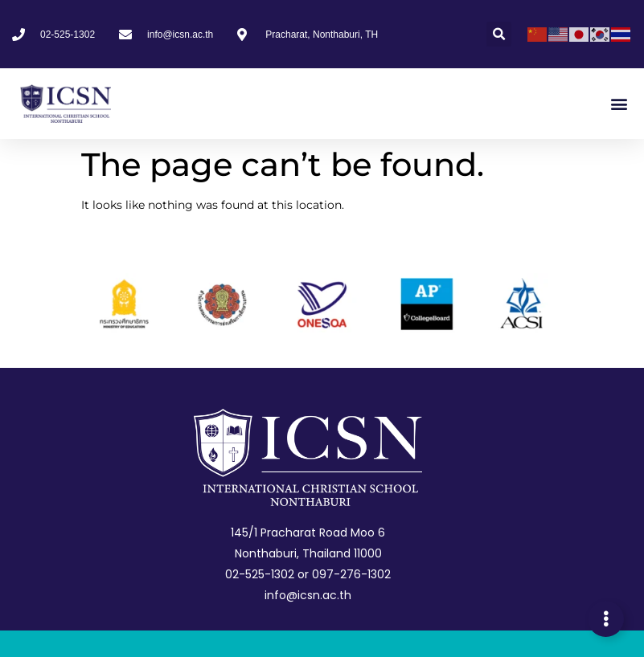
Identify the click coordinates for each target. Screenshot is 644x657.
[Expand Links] (606, 619)
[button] (498, 34)
